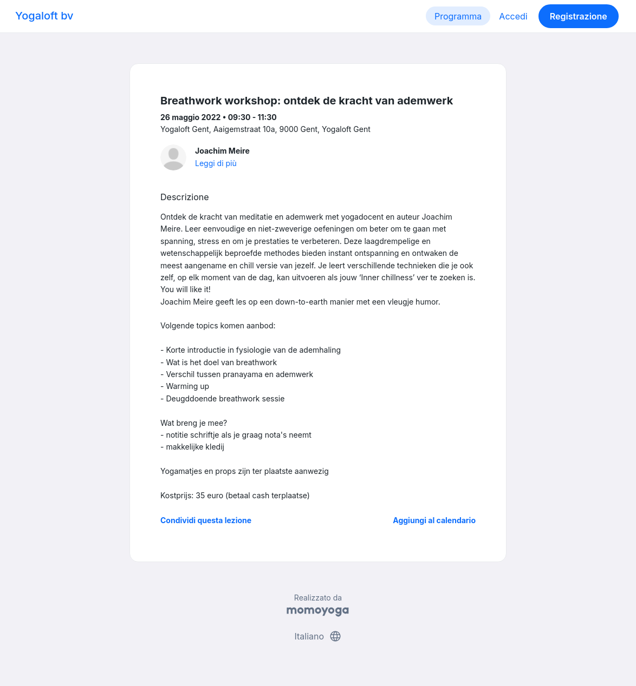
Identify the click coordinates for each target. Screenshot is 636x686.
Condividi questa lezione (205, 520)
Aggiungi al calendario (434, 520)
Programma (458, 16)
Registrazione (578, 16)
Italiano (317, 636)
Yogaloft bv (44, 15)
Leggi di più (216, 163)
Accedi (513, 16)
